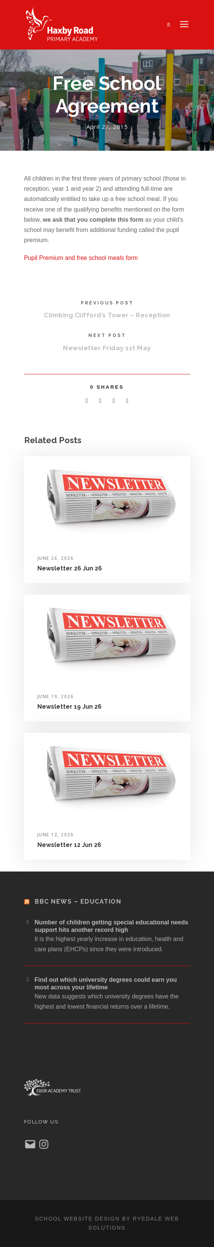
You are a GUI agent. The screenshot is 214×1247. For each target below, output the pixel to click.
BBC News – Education (78, 901)
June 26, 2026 (55, 558)
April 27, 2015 (107, 126)
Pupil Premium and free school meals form (81, 258)
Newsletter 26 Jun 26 (69, 568)
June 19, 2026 (55, 696)
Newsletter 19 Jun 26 (69, 706)
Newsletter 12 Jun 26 (69, 844)
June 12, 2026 (55, 834)
